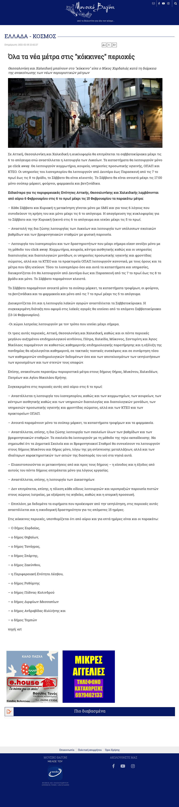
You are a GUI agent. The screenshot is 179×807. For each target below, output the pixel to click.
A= (114, 44)
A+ (104, 45)
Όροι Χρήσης (112, 753)
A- (109, 44)
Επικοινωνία (66, 753)
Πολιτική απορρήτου (90, 753)
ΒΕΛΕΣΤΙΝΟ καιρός (21, 14)
